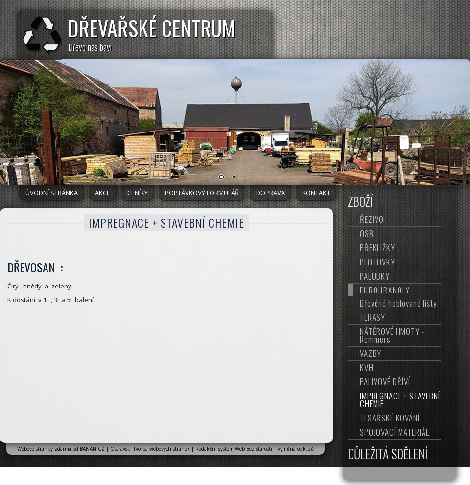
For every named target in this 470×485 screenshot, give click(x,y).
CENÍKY (137, 192)
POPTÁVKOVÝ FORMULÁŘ (202, 192)
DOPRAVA (270, 192)
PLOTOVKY (377, 262)
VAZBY (370, 353)
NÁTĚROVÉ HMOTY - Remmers (392, 335)
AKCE (102, 192)
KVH (367, 367)
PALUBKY (375, 276)
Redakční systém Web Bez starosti (233, 448)
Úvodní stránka (51, 192)
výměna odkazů (296, 448)
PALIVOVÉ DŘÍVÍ (385, 381)
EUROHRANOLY (385, 290)
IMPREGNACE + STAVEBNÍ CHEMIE (400, 400)
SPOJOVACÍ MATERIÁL (394, 432)
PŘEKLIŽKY (377, 248)
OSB (367, 233)
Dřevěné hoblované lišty (398, 303)
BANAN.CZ (92, 448)
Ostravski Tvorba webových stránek (150, 448)
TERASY (372, 317)
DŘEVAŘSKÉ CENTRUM (151, 28)
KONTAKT (316, 192)
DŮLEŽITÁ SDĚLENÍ (388, 454)
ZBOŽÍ (360, 201)
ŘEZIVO (372, 219)
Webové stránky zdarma (44, 448)
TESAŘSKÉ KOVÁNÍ (390, 418)
